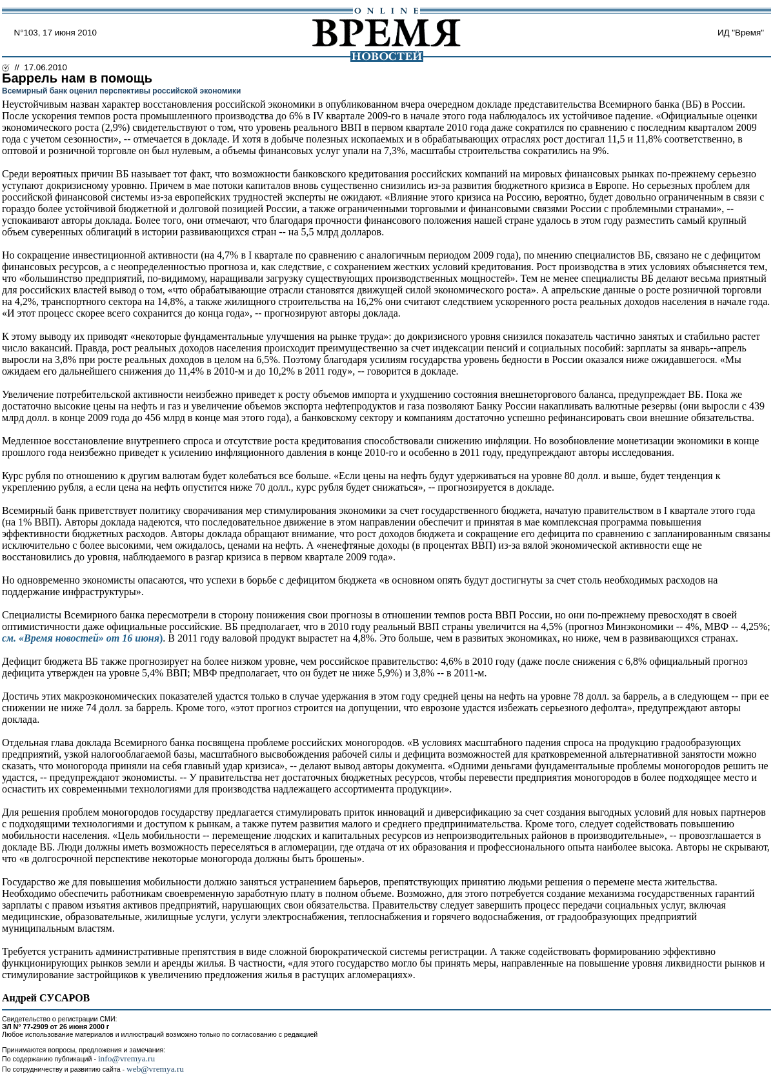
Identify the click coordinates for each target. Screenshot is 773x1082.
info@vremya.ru (126, 1058)
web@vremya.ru (155, 1069)
